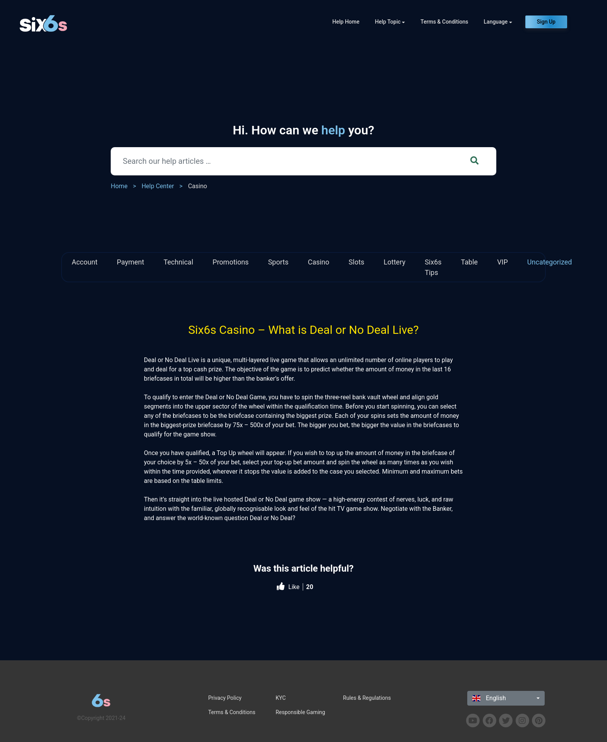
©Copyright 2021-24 (101, 718)
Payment (130, 262)
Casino (197, 186)
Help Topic (388, 22)
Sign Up (546, 22)
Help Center (158, 186)
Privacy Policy (225, 698)
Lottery (394, 262)
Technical (178, 262)
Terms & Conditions (444, 22)
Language (496, 22)
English (489, 698)
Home (119, 186)
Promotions (231, 262)
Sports (278, 262)
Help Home (346, 22)
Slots (357, 262)
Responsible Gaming (300, 712)
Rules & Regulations (367, 698)
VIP (502, 262)
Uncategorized (549, 262)
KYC (281, 698)
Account (85, 262)
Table (469, 262)
